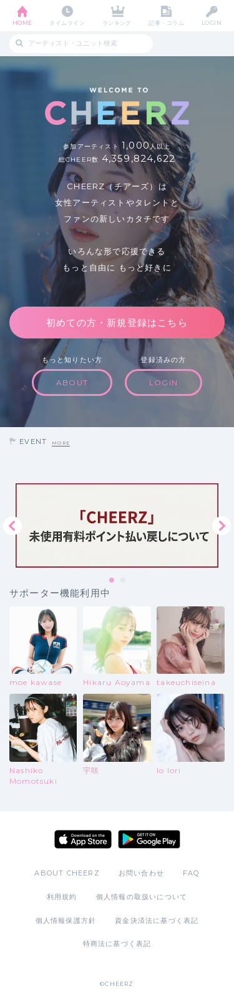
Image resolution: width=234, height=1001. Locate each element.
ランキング (117, 22)
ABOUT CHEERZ (66, 873)
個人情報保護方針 (66, 920)
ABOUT (72, 382)
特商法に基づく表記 (117, 943)
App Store (83, 839)
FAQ (191, 873)
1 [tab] (112, 581)
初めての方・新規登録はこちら (117, 322)
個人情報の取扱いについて (141, 896)
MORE (61, 443)
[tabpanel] (117, 525)
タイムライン (67, 22)
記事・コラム (166, 22)
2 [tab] (123, 581)
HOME (22, 22)
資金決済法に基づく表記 (156, 920)
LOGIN (212, 22)
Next (221, 525)
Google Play (149, 839)
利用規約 (62, 896)
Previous (12, 525)
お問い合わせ (141, 873)
